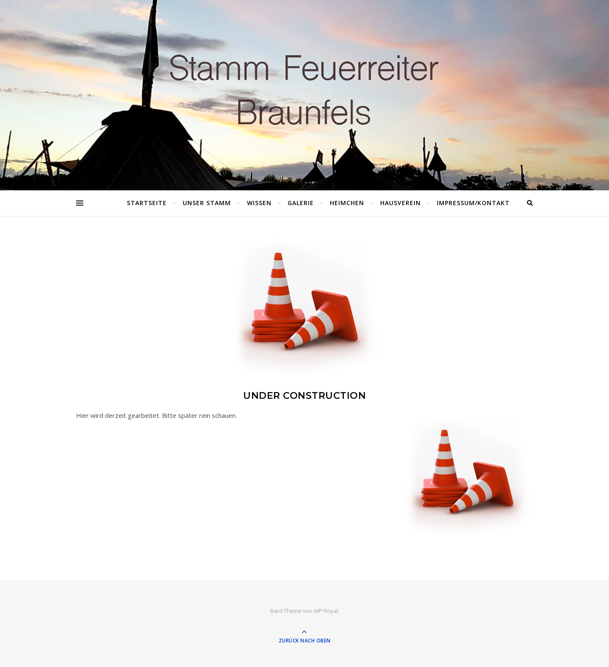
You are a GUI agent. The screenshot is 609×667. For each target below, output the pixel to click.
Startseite (147, 203)
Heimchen (347, 203)
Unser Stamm (207, 203)
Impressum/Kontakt (473, 203)
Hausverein (400, 203)
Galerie (301, 203)
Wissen (259, 203)
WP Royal (326, 611)
